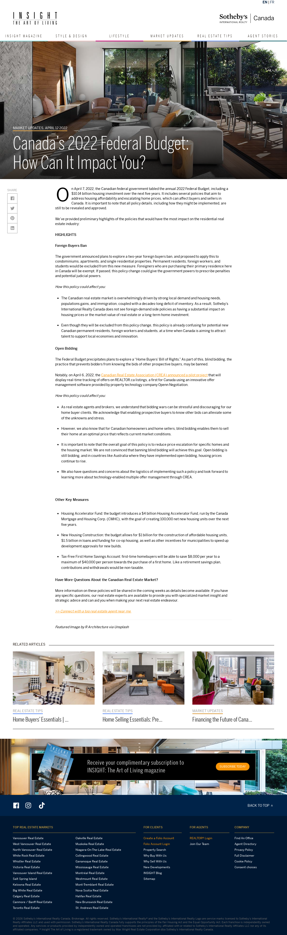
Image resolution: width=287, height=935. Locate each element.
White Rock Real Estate (29, 855)
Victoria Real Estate (26, 867)
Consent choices (245, 867)
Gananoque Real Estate (92, 861)
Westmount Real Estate (92, 879)
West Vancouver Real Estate (32, 844)
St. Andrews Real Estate (92, 908)
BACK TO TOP (261, 805)
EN (265, 2)
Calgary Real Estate (26, 896)
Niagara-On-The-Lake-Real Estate (98, 850)
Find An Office (243, 838)
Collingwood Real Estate (92, 855)
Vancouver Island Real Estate (32, 873)
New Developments (157, 867)
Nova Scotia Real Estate (92, 890)
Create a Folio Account (159, 838)
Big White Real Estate (27, 890)
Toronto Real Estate (26, 908)
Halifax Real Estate (88, 896)
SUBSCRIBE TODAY (232, 766)
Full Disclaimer (244, 855)
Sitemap (149, 879)
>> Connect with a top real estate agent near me (93, 611)
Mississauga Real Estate (92, 867)
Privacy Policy (243, 850)
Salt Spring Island (25, 879)
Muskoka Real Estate (90, 844)
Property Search (155, 850)
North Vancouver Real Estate (32, 850)
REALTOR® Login (201, 838)
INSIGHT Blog (153, 873)
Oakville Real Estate (89, 838)
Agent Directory (245, 844)
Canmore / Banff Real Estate (32, 902)
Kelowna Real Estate (27, 884)
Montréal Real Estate (90, 873)
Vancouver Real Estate (28, 838)
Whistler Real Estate (27, 861)
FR (272, 2)
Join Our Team (199, 844)
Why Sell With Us (155, 861)
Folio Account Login (157, 844)
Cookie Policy (243, 861)
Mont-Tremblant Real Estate (95, 884)
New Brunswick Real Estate (94, 902)
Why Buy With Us (155, 855)
